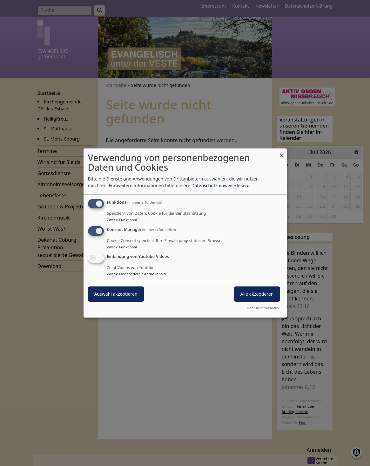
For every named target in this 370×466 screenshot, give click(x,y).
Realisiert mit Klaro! (263, 307)
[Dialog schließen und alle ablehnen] (282, 152)
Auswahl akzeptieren (116, 294)
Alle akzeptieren (257, 294)
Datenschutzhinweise (213, 185)
